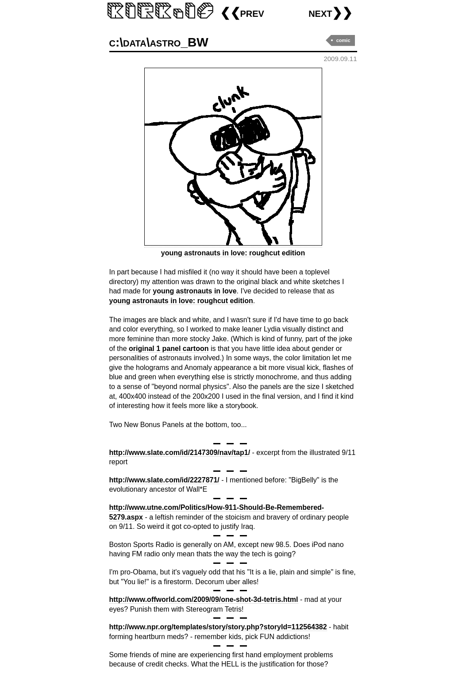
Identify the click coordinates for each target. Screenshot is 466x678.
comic (343, 40)
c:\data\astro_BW (158, 42)
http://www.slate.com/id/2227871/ (164, 480)
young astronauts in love (194, 291)
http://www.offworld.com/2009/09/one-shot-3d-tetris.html (203, 599)
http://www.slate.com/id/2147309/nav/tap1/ (179, 452)
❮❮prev (242, 12)
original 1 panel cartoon (168, 348)
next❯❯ (330, 12)
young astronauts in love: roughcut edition (181, 300)
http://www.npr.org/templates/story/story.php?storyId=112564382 (218, 627)
